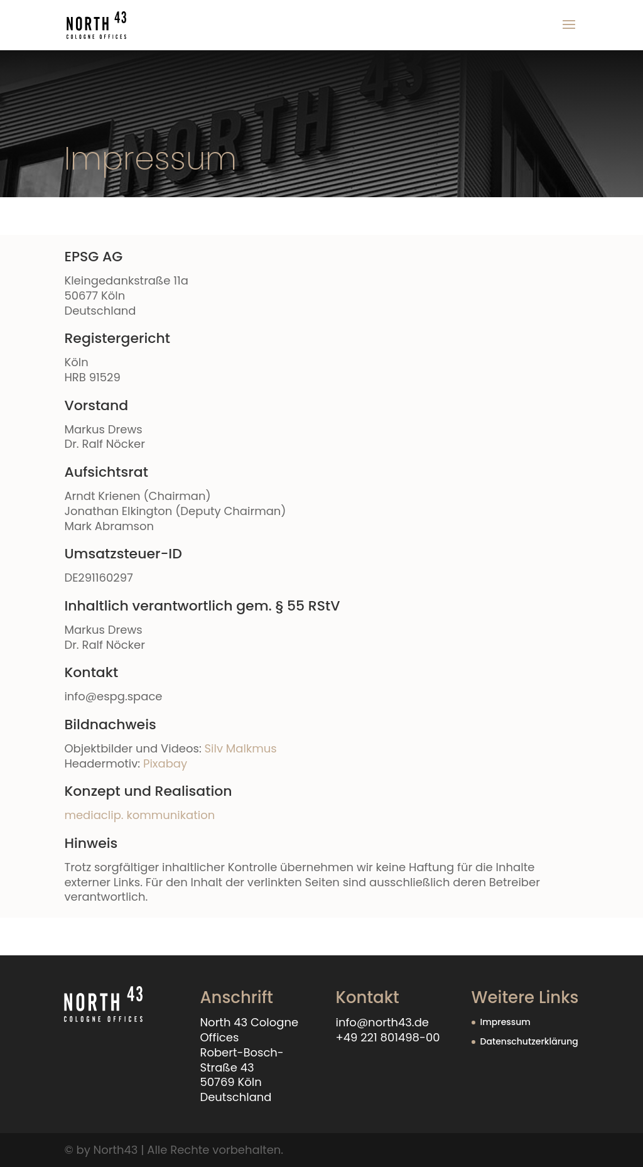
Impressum (505, 1022)
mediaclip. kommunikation (139, 815)
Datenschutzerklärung (529, 1041)
